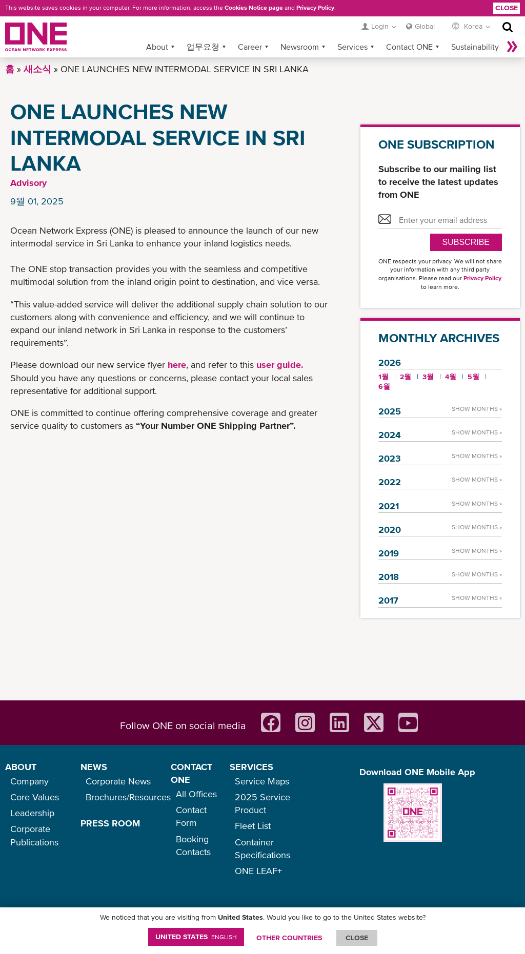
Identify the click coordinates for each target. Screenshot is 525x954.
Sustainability (475, 46)
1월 (383, 376)
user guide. (280, 364)
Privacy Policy (315, 7)
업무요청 (203, 46)
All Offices (196, 794)
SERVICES (251, 766)
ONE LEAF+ (258, 870)
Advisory (28, 182)
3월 (428, 376)
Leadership (32, 812)
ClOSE (357, 938)
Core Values (34, 797)
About (157, 46)
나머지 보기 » (512, 46)
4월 (450, 376)
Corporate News (118, 781)
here (177, 364)
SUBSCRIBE (466, 242)
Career (250, 46)
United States (196, 936)
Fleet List (253, 825)
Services (352, 46)
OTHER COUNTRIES (289, 938)
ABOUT (20, 766)
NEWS (93, 766)
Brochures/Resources (128, 797)
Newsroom (299, 46)
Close (506, 8)
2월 (405, 376)
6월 (384, 386)
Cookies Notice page (254, 7)
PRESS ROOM (110, 823)
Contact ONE (409, 46)
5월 (473, 376)
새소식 (37, 69)
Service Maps (262, 781)
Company (29, 781)
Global (425, 26)
